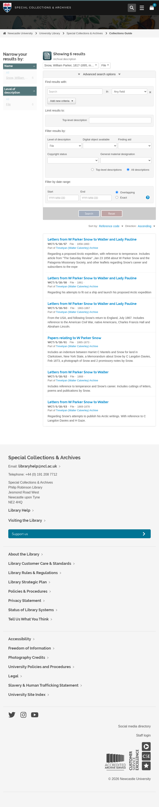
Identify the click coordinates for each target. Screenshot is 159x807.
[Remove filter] (96, 64)
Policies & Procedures (27, 591)
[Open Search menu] (132, 8)
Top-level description (74, 120)
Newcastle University (20, 33)
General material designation (117, 154)
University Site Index (27, 694)
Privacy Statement (24, 600)
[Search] (74, 91)
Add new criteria (61, 100)
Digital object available (96, 139)
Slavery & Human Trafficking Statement (43, 685)
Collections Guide (120, 33)
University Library (49, 33)
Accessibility (19, 639)
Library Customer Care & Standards (39, 563)
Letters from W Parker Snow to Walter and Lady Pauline (92, 239)
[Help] (147, 197)
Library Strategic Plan (27, 582)
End (82, 191)
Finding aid (124, 139)
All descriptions (138, 169)
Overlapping (125, 192)
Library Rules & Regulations (33, 573)
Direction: (131, 226)
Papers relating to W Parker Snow (74, 338)
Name (8, 66)
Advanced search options (99, 74)
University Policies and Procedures (39, 667)
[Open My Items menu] (152, 8)
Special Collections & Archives (43, 7)
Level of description (12, 90)
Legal (13, 676)
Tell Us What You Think (28, 619)
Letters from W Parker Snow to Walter (78, 372)
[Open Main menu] (142, 8)
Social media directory (134, 726)
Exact (121, 197)
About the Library (23, 554)
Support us (20, 533)
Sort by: (93, 226)
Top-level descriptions (106, 169)
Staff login (143, 735)
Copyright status (57, 154)
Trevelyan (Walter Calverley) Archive (77, 248)
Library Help (19, 510)
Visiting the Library (25, 520)
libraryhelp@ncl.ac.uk (37, 466)
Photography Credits (26, 657)
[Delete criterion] (149, 91)
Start (50, 191)
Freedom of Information (29, 648)
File (8, 105)
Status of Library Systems (31, 610)
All (7, 73)
